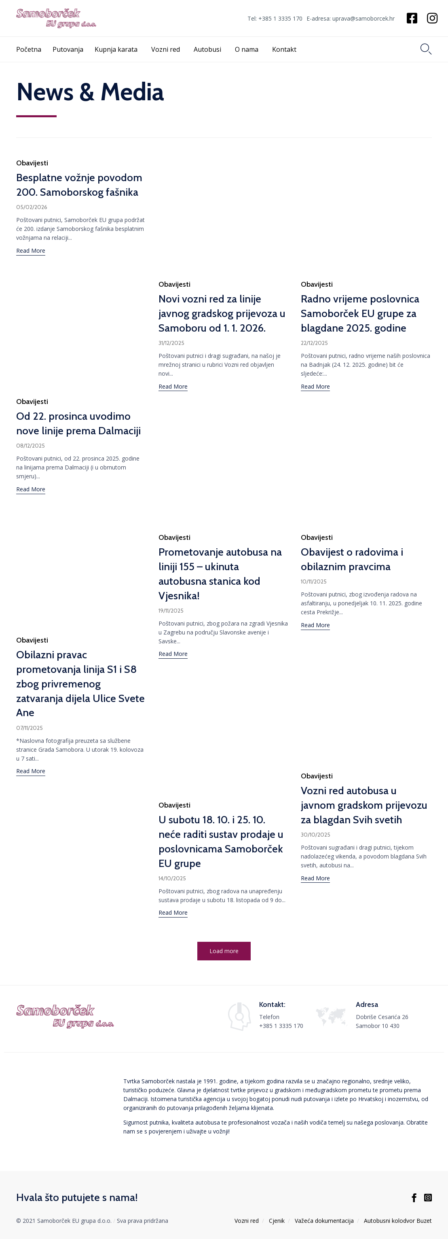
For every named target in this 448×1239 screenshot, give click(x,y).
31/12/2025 (171, 343)
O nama (248, 49)
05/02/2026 (31, 207)
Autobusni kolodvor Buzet (398, 1220)
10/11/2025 (314, 595)
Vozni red (166, 49)
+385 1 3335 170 (281, 1026)
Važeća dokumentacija (324, 1220)
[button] (30, 251)
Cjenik (277, 1220)
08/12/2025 (30, 445)
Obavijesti (32, 163)
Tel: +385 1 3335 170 (274, 18)
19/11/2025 (171, 616)
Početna (28, 49)
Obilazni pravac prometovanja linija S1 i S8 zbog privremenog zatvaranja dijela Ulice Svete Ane (80, 703)
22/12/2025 (314, 343)
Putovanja (68, 49)
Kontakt (285, 49)
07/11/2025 (29, 747)
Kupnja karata (117, 49)
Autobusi (209, 49)
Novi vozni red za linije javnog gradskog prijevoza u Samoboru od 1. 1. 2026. (221, 313)
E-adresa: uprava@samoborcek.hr (350, 18)
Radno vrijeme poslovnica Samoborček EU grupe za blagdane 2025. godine (360, 313)
